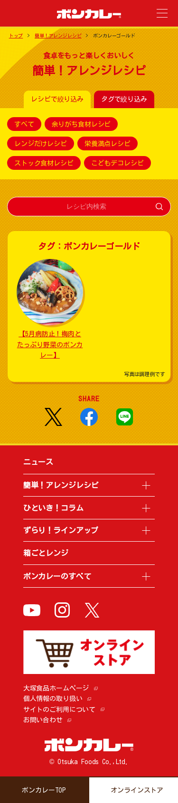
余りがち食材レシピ (81, 124)
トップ (16, 35)
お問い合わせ (43, 720)
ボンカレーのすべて (57, 576)
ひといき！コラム (53, 508)
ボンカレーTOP (44, 790)
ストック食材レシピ (44, 163)
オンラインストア (137, 790)
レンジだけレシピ (40, 143)
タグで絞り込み (124, 99)
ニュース (38, 462)
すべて (24, 124)
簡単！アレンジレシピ (58, 35)
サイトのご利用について (59, 709)
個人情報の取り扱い (53, 698)
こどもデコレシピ (117, 163)
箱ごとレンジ (45, 553)
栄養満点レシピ (107, 143)
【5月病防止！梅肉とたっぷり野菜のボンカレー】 (50, 345)
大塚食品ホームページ (56, 688)
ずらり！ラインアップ (61, 530)
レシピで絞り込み (57, 99)
